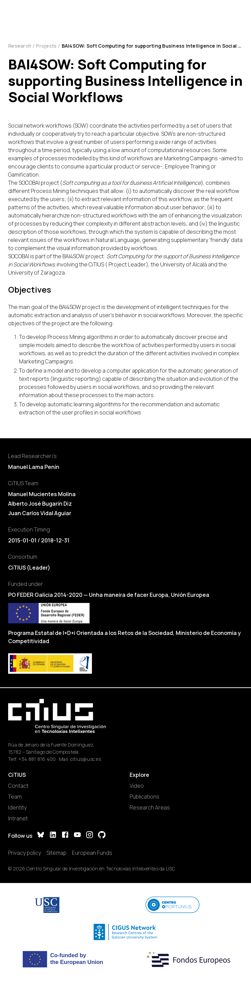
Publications (144, 796)
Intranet (18, 818)
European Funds (92, 852)
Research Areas (150, 807)
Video (137, 785)
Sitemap (56, 852)
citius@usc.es (85, 759)
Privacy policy (24, 852)
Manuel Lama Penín (33, 467)
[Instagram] (89, 835)
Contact (18, 785)
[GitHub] (102, 835)
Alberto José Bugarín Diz (40, 503)
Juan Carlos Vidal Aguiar (39, 513)
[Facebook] (65, 835)
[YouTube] (77, 835)
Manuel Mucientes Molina (42, 494)
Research (19, 46)
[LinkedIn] (53, 835)
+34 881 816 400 (37, 759)
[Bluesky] (41, 835)
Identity (17, 807)
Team (15, 796)
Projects (46, 46)
